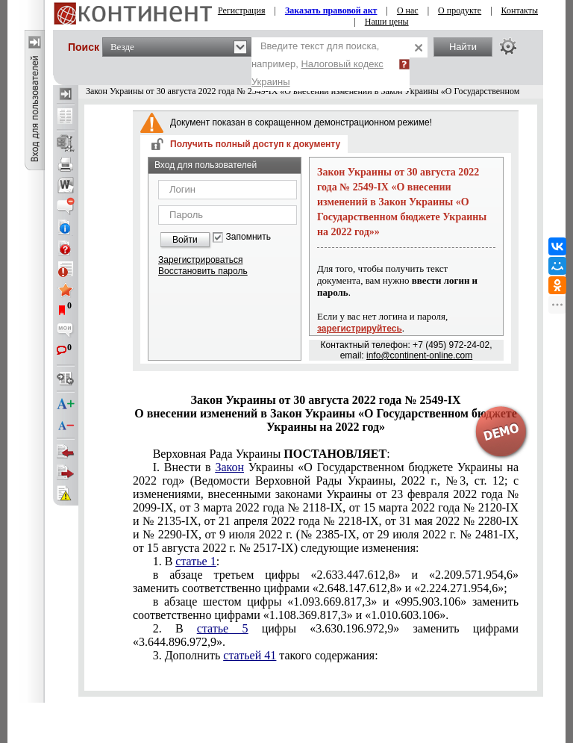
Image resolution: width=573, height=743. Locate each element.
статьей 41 (249, 655)
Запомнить (248, 237)
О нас (408, 10)
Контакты (520, 10)
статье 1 (195, 561)
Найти (463, 46)
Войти (185, 239)
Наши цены (387, 21)
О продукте (459, 10)
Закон (229, 467)
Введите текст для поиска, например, (317, 63)
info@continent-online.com (419, 355)
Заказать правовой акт (331, 10)
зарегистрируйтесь (359, 328)
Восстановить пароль (203, 271)
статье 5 (222, 628)
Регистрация (242, 10)
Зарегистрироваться (200, 260)
